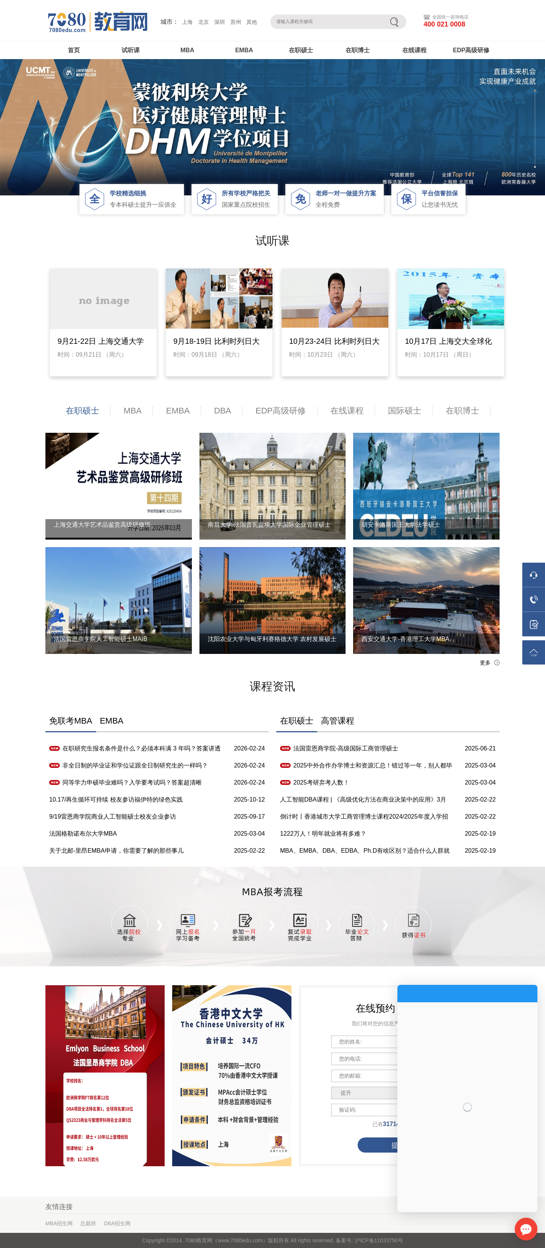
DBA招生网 (117, 1223)
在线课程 (414, 50)
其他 (251, 22)
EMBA (244, 50)
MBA (187, 50)
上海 (187, 22)
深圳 (219, 22)
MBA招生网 (59, 1223)
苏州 (235, 22)
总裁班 (88, 1223)
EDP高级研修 (471, 50)
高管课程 (337, 720)
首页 (74, 50)
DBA (222, 410)
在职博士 (358, 50)
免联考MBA (70, 720)
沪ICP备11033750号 (378, 1240)
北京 (203, 22)
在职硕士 (301, 50)
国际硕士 (404, 410)
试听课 (130, 50)
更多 (485, 663)
